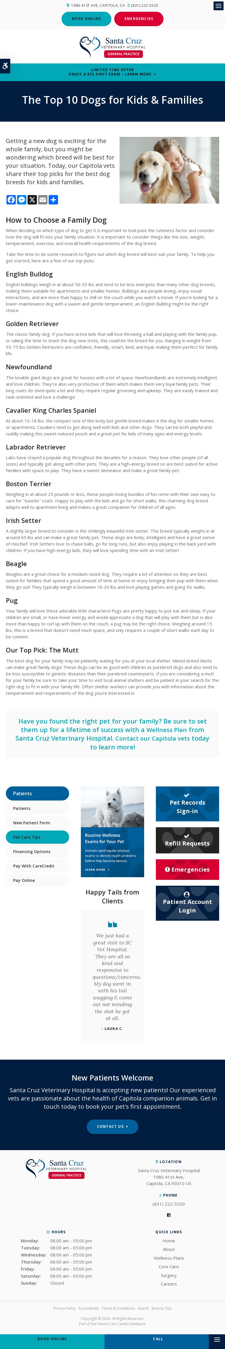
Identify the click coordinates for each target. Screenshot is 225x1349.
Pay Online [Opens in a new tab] (24, 879)
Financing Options (31, 850)
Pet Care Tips (26, 836)
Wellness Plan (167, 728)
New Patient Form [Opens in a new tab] (31, 822)
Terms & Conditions (118, 1307)
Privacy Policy (64, 1307)
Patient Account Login (187, 902)
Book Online (86, 18)
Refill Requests (187, 839)
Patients (21, 807)
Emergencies (139, 18)
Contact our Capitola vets (152, 737)
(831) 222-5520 (145, 5)
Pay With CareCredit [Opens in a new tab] (33, 865)
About (169, 1248)
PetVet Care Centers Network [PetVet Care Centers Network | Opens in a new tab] (121, 1322)
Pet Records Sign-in (187, 802)
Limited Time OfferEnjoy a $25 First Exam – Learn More (110, 71)
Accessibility (89, 1307)
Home (169, 1240)
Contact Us (110, 1125)
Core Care (169, 1266)
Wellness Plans (169, 1257)
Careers (169, 1283)
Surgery (169, 1274)
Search (143, 1307)
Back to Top (162, 1307)
